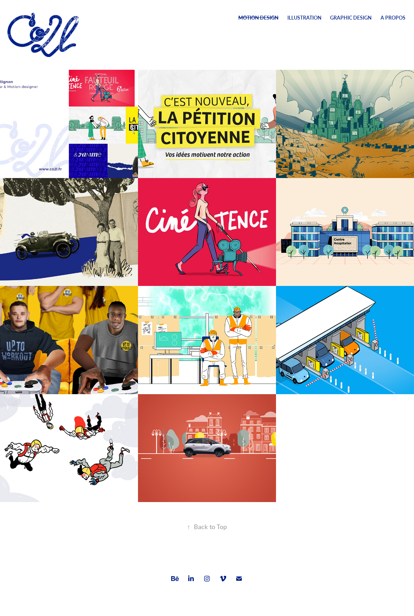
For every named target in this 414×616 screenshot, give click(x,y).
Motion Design (258, 17)
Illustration (304, 17)
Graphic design (351, 17)
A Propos (393, 17)
